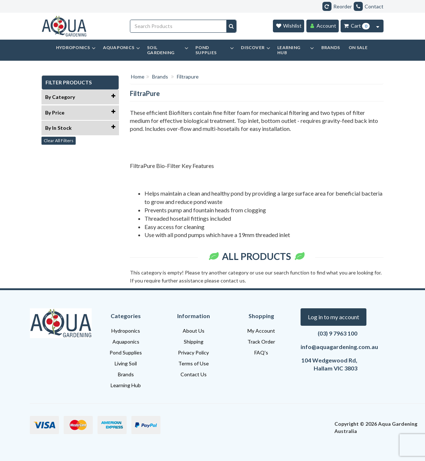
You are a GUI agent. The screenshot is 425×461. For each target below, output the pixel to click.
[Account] (322, 26)
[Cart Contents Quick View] (378, 26)
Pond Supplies (126, 352)
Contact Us (193, 374)
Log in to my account (333, 316)
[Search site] (231, 26)
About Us (193, 331)
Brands (126, 374)
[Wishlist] (288, 26)
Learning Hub (126, 385)
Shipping (193, 341)
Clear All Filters (59, 140)
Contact (369, 6)
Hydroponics (125, 331)
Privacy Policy (193, 352)
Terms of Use (193, 363)
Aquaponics (125, 341)
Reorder (337, 6)
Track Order (261, 341)
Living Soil (126, 363)
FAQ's (261, 352)
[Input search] (178, 26)
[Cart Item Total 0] (356, 26)
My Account (261, 331)
